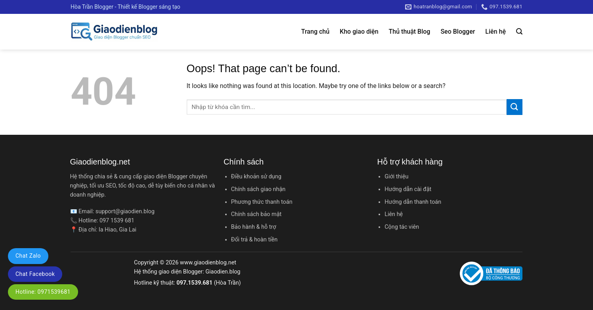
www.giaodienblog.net (208, 262)
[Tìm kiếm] (519, 31)
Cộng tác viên (401, 227)
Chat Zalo (28, 256)
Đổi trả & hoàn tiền (254, 239)
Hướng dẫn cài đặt (407, 189)
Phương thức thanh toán (262, 202)
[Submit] (514, 107)
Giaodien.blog (222, 271)
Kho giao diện (359, 31)
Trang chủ (315, 31)
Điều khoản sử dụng (256, 176)
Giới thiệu (396, 176)
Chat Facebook (35, 274)
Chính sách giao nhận (258, 189)
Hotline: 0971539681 (43, 292)
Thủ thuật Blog (409, 31)
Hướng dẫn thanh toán (412, 202)
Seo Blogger (457, 31)
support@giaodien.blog (125, 211)
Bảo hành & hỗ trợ (253, 227)
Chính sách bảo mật (256, 214)
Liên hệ (495, 31)
